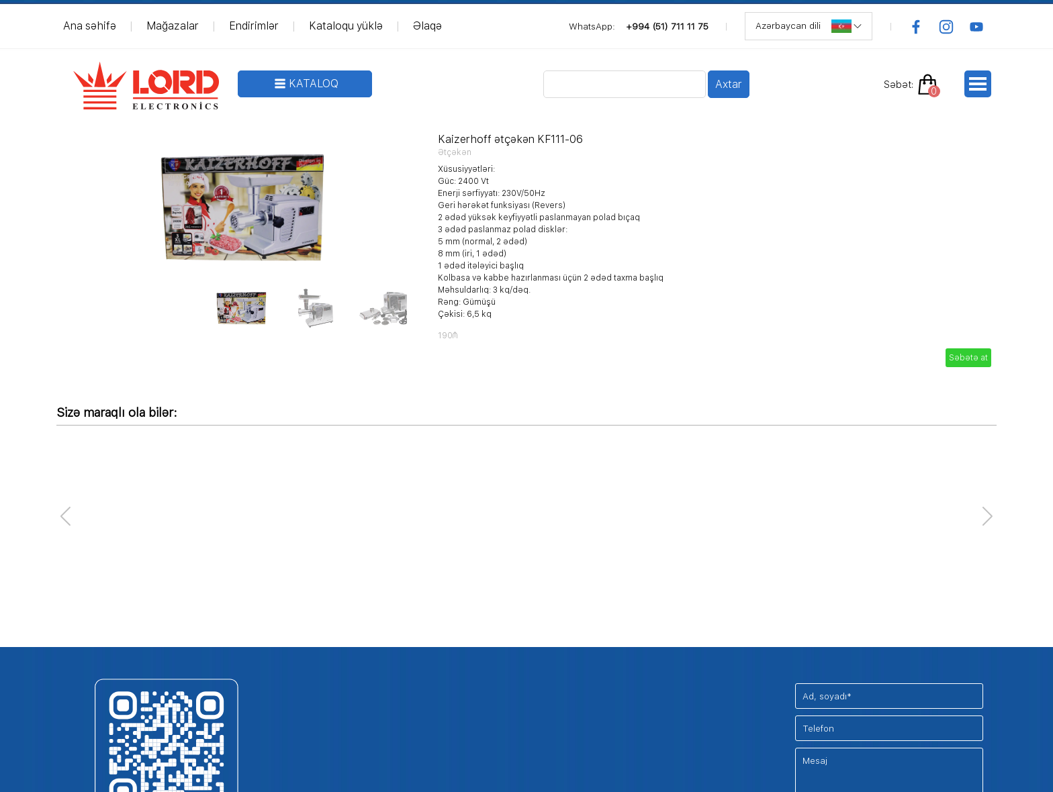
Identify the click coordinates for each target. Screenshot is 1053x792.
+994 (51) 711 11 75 (667, 26)
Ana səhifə (89, 25)
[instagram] (946, 26)
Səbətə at (968, 357)
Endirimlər (254, 25)
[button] (987, 516)
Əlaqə (427, 25)
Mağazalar (172, 25)
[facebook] (916, 26)
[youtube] (976, 26)
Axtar (728, 84)
